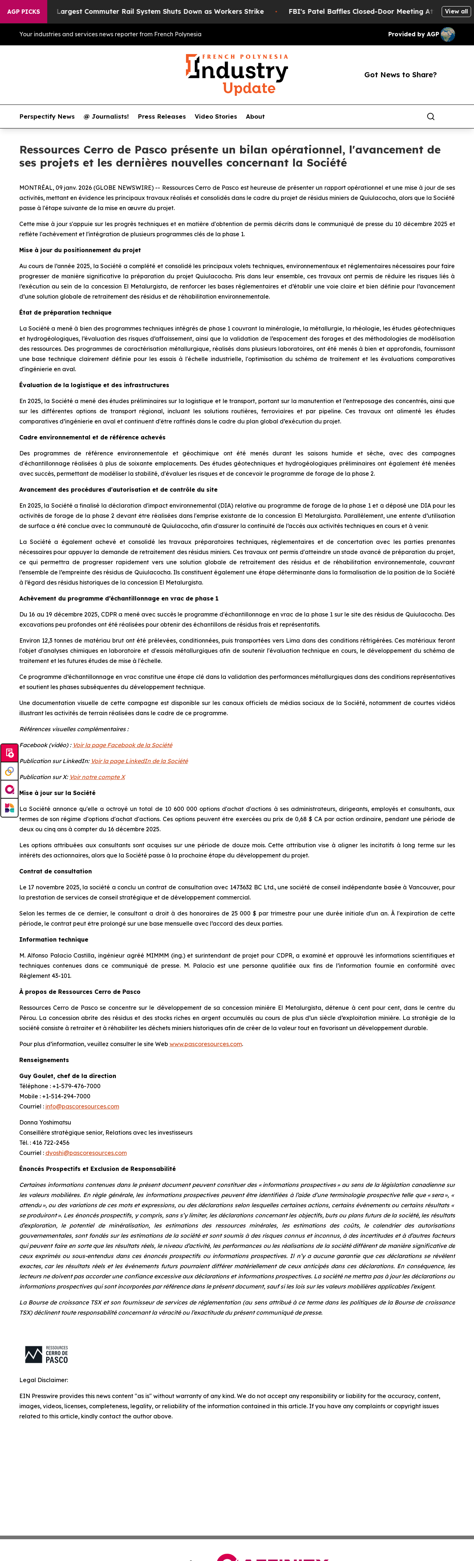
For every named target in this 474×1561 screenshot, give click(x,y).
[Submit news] (9, 753)
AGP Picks (23, 11)
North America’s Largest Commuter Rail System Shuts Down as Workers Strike (141, 11)
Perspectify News (47, 116)
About (255, 116)
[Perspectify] (9, 771)
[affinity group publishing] (9, 789)
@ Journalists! (106, 116)
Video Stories (216, 116)
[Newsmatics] (9, 808)
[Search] (430, 116)
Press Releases (162, 116)
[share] (450, 116)
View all (456, 11)
